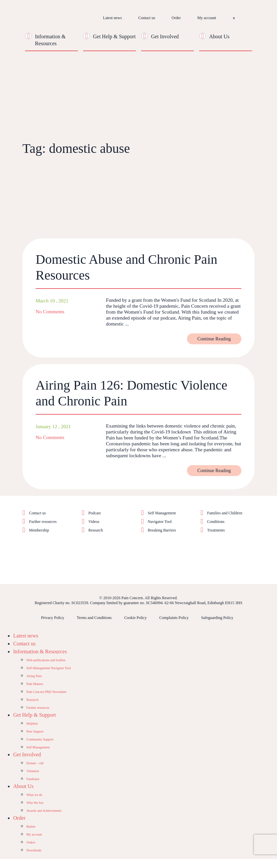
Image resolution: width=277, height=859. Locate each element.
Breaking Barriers (162, 530)
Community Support (39, 739)
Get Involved (165, 36)
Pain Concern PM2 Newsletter (46, 692)
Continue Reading (214, 338)
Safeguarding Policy (217, 617)
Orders (30, 842)
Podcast (94, 513)
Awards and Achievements (43, 810)
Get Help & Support (114, 36)
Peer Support (35, 731)
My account (206, 18)
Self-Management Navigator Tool (48, 668)
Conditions (216, 521)
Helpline (32, 723)
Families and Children (224, 513)
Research (95, 530)
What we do (34, 795)
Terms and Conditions (94, 617)
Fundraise (32, 779)
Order (176, 18)
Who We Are (35, 803)
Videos (93, 521)
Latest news (112, 18)
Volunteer (32, 771)
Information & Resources (40, 651)
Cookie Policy (135, 617)
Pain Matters (34, 684)
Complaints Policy (174, 617)
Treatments (216, 530)
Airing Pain (34, 676)
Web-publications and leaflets (46, 660)
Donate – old (35, 763)
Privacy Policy (52, 617)
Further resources (43, 521)
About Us (219, 36)
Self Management (162, 513)
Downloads (34, 850)
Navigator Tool (160, 521)
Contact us (146, 18)
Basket (30, 826)
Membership (39, 530)
